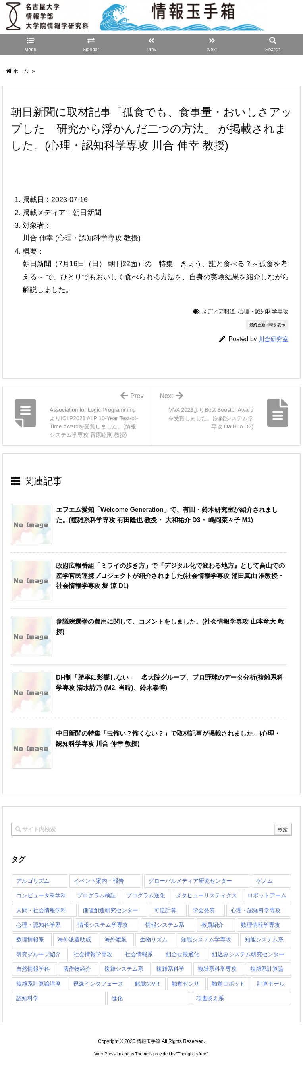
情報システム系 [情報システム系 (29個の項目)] (164, 925)
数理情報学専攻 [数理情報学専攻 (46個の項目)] (260, 925)
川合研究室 (273, 339)
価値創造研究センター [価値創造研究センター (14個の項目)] (110, 910)
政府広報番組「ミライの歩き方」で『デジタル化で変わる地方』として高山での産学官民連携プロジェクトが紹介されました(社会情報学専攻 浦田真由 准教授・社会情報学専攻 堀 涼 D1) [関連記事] (170, 575)
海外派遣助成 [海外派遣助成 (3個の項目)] (74, 939)
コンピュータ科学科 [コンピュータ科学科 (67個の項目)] (41, 895)
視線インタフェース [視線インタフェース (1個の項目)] (98, 983)
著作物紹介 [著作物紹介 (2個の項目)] (77, 969)
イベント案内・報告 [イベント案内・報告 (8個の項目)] (99, 881)
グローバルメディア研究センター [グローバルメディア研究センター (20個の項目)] (190, 881)
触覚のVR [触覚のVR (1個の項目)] (147, 983)
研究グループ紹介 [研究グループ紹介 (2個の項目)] (38, 954)
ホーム (21, 71)
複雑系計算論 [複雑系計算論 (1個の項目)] (267, 969)
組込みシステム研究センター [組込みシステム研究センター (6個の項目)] (248, 954)
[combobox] (151, 829)
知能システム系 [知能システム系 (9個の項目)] (264, 939)
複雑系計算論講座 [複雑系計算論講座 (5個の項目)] (38, 983)
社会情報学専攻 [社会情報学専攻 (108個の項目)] (92, 954)
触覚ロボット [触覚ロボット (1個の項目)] (228, 983)
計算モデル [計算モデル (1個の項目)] (271, 983)
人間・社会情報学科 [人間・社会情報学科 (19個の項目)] (41, 910)
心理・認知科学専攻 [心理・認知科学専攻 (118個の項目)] (256, 910)
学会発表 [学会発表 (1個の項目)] (204, 910)
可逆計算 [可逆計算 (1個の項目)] (165, 910)
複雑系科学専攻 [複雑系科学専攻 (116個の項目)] (217, 969)
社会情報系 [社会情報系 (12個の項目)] (139, 954)
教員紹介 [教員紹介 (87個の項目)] (212, 925)
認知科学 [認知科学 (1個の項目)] (27, 998)
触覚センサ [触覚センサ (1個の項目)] (185, 983)
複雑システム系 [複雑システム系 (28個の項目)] (123, 969)
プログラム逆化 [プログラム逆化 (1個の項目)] (145, 895)
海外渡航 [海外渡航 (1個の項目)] (115, 939)
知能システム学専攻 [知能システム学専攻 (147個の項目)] (206, 939)
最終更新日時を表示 (267, 325)
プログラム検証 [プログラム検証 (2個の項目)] (96, 895)
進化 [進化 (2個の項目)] (117, 998)
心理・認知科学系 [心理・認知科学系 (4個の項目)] (38, 925)
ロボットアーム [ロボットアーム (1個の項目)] (266, 895)
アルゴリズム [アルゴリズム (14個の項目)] (33, 881)
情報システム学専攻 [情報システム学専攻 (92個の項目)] (103, 925)
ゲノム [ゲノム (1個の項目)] (264, 881)
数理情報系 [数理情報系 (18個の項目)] (30, 939)
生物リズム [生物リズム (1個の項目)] (154, 939)
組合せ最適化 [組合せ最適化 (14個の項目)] (182, 954)
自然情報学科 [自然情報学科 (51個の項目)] (33, 969)
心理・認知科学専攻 (263, 311)
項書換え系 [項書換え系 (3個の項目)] (210, 998)
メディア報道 (218, 311)
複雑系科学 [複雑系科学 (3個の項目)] (170, 969)
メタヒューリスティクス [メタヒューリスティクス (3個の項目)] (206, 895)
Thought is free (192, 1053)
